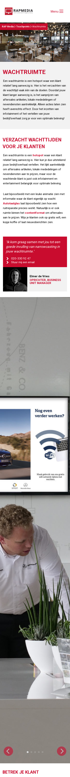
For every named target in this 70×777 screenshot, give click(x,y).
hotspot (38, 155)
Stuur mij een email (23, 262)
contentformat (35, 212)
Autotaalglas (11, 203)
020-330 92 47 (21, 258)
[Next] (61, 751)
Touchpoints (23, 26)
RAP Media (8, 26)
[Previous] (8, 751)
